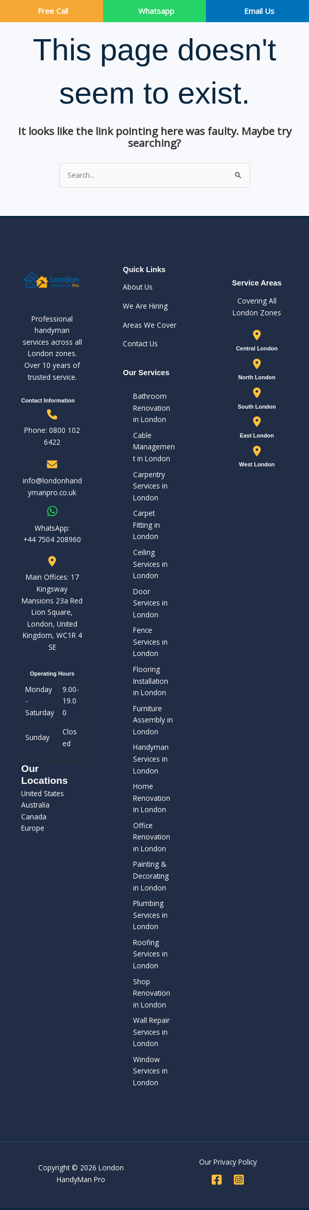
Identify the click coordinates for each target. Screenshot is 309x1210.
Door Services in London (150, 602)
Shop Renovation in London (151, 993)
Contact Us (140, 343)
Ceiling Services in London (150, 563)
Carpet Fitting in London (146, 524)
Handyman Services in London (151, 758)
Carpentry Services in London (150, 485)
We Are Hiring (145, 306)
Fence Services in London (150, 641)
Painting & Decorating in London (151, 875)
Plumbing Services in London (150, 914)
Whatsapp (156, 11)
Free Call (53, 11)
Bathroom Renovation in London (151, 407)
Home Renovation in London (151, 797)
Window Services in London (150, 1070)
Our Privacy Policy (228, 1162)
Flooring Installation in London (150, 680)
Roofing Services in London (150, 953)
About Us (138, 287)
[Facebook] (216, 1179)
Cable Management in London (154, 446)
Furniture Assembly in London (153, 719)
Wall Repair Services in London (151, 1031)
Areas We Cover (149, 325)
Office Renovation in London (151, 836)
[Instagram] (239, 1179)
